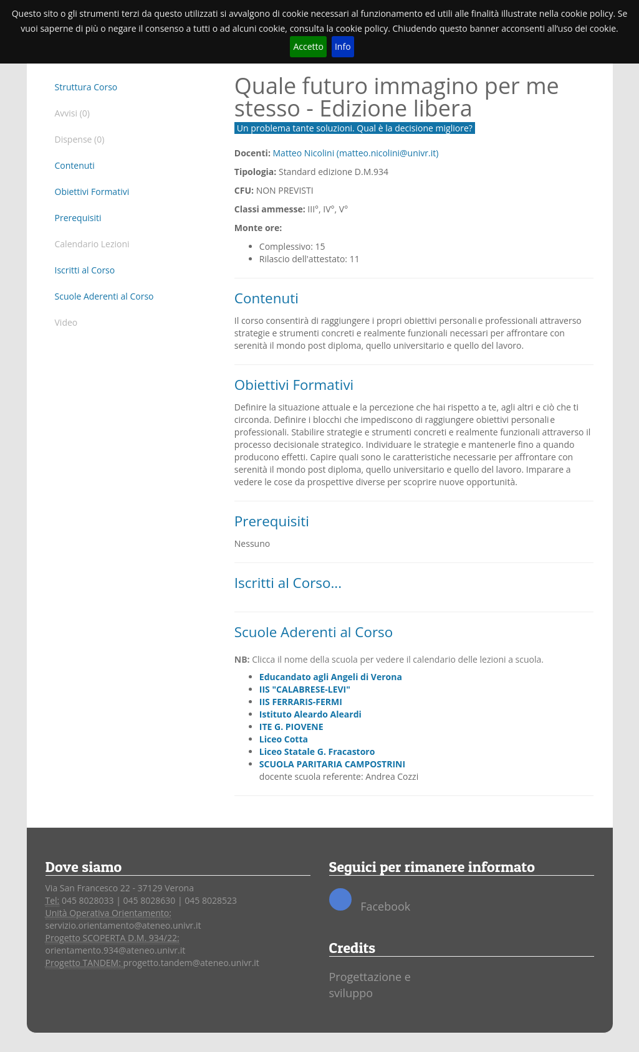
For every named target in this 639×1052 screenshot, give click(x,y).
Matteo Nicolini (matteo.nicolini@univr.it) (356, 153)
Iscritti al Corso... (288, 582)
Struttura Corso (86, 87)
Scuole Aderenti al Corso (104, 296)
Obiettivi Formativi (92, 191)
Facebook (370, 901)
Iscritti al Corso (85, 270)
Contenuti (75, 165)
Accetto (308, 46)
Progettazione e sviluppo (370, 984)
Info (343, 46)
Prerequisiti (78, 218)
